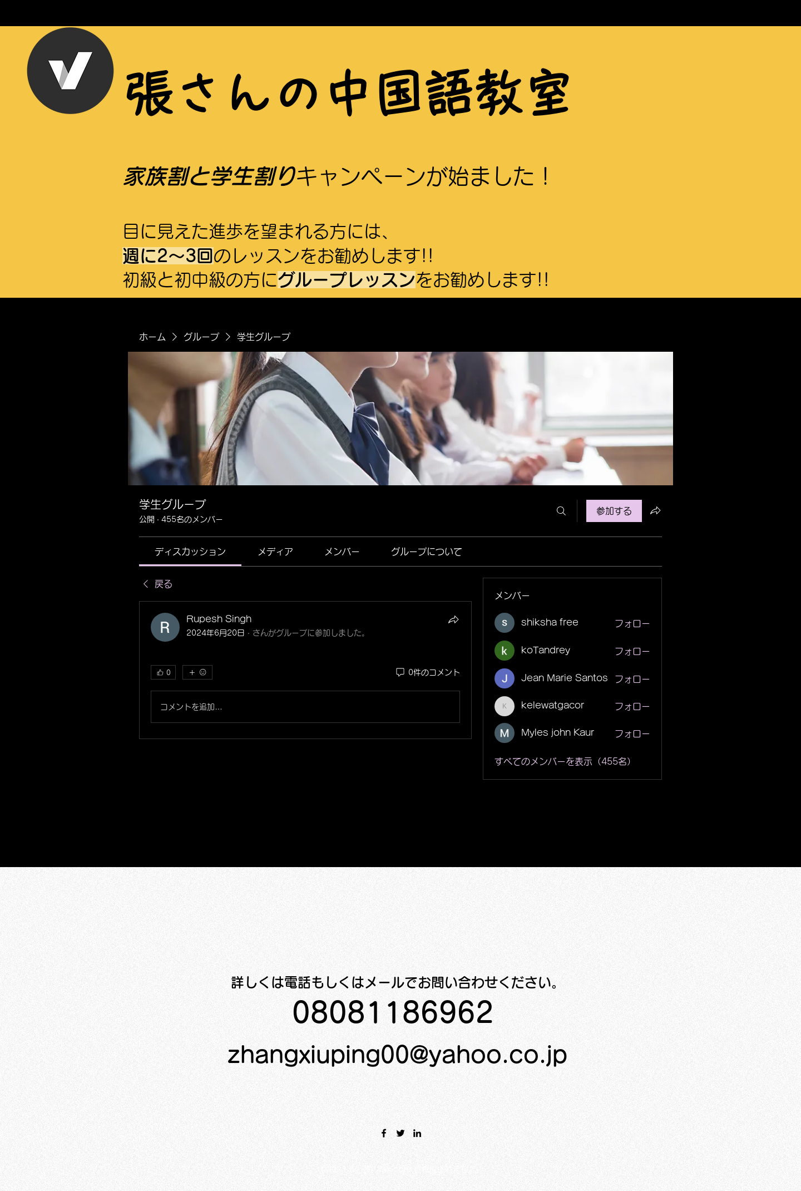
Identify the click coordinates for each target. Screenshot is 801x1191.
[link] (190, 551)
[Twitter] (400, 1133)
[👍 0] (163, 672)
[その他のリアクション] (197, 672)
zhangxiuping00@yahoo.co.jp (397, 1055)
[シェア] (453, 619)
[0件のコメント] (427, 672)
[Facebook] (383, 1133)
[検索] (561, 511)
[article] (305, 670)
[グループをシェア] (655, 510)
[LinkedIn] (417, 1133)
